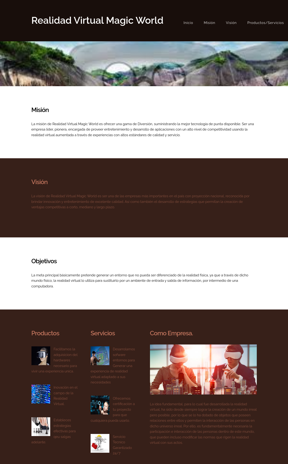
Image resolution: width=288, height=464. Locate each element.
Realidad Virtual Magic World (97, 20)
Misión (209, 23)
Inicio (188, 23)
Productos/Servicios (265, 23)
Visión (231, 23)
